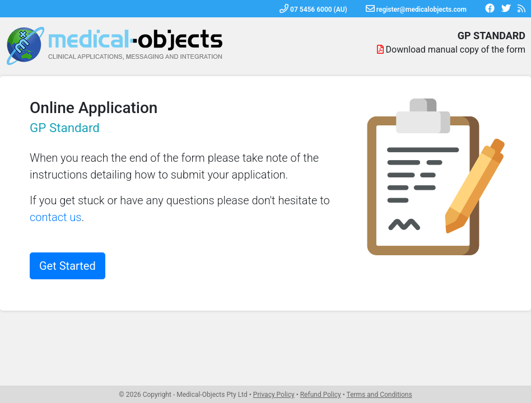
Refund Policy (320, 395)
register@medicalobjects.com (416, 9)
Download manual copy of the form (455, 49)
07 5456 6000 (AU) (313, 9)
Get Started (67, 266)
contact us (55, 217)
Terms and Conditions (379, 395)
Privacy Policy (274, 395)
